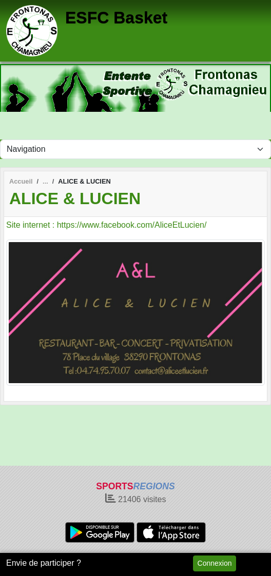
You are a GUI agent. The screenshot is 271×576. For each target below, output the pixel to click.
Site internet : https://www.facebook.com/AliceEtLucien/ (106, 225)
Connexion (215, 563)
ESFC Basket (116, 17)
